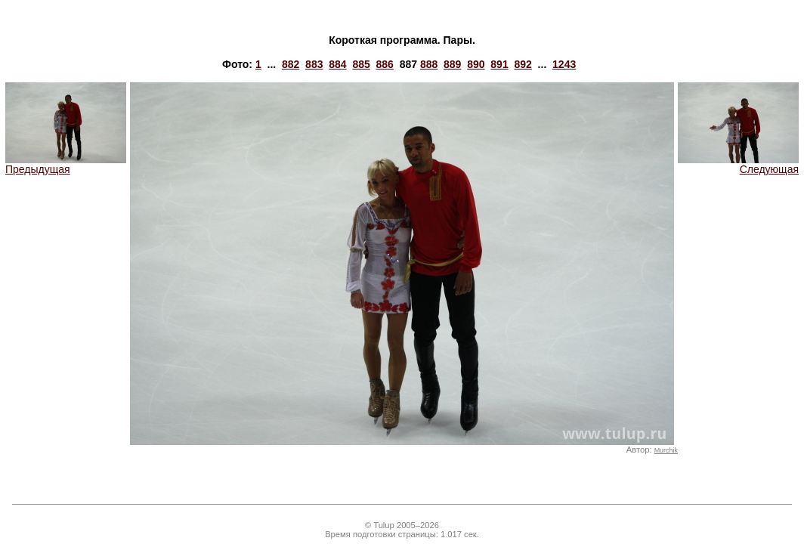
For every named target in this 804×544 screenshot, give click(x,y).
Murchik (666, 450)
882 (290, 64)
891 (499, 64)
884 (337, 64)
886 (385, 64)
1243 (564, 64)
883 (314, 64)
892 (522, 64)
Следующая (738, 164)
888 (429, 64)
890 (475, 64)
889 (452, 64)
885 (361, 64)
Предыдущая (65, 164)
